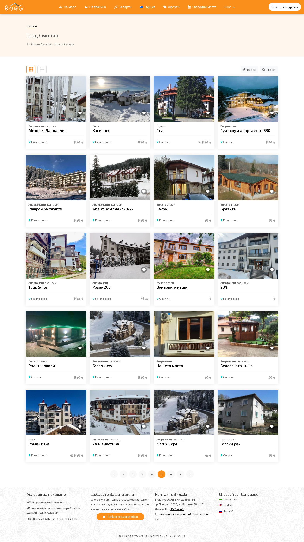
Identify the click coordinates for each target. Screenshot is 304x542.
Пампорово (39, 142)
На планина (95, 7)
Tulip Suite (37, 287)
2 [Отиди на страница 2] (133, 474)
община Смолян (40, 44)
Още (230, 7)
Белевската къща (236, 365)
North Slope (166, 443)
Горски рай (230, 443)
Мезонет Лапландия (47, 130)
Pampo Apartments (45, 208)
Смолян (164, 142)
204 (223, 287)
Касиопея (101, 130)
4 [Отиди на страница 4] (152, 474)
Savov (161, 208)
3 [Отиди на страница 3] (142, 474)
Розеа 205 (101, 287)
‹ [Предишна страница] (114, 473)
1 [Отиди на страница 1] (123, 474)
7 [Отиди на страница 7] (180, 474)
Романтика (38, 443)
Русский (229, 511)
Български (230, 499)
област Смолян (64, 44)
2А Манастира (105, 443)
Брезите (228, 208)
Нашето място (169, 365)
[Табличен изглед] (30, 69)
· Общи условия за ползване (45, 502)
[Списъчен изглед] (42, 69)
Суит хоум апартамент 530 (245, 130)
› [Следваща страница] (190, 473)
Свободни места (202, 7)
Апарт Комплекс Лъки (113, 208)
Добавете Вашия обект (120, 516)
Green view (102, 365)
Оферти (171, 7)
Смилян (164, 298)
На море (67, 7)
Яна (159, 130)
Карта (249, 69)
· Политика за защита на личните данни (52, 518)
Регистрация (290, 7)
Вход (274, 7)
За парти (122, 7)
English (228, 505)
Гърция (147, 7)
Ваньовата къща (171, 287)
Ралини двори (41, 365)
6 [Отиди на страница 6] (171, 474)
